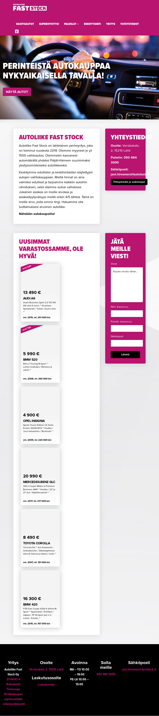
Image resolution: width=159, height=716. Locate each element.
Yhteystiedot (129, 24)
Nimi (119, 307)
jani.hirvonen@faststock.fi (130, 174)
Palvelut (71, 24)
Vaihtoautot (25, 24)
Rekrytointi (92, 24)
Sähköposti (117, 336)
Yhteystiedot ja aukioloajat (129, 181)
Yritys (110, 24)
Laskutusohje (46, 685)
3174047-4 (13, 680)
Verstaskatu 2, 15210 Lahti (46, 670)
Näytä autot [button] (17, 92)
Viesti (114, 263)
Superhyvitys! (49, 24)
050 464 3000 (106, 674)
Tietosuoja (13, 689)
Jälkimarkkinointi (14, 704)
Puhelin (121, 321)
